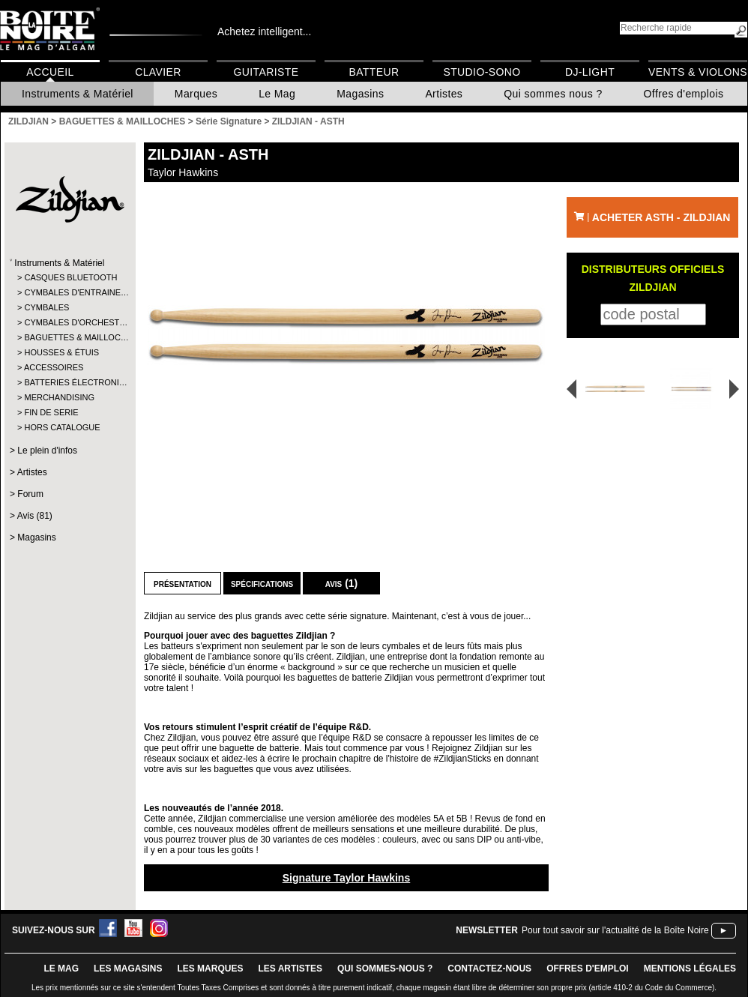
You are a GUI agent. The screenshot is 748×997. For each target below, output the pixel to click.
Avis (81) (34, 515)
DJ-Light (590, 72)
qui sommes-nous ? (384, 968)
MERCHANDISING (59, 397)
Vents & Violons (697, 72)
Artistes (443, 94)
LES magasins (128, 968)
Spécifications (262, 583)
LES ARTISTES (290, 968)
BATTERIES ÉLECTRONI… (69, 382)
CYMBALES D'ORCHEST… (69, 322)
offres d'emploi (587, 968)
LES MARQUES (210, 968)
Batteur (374, 72)
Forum (30, 494)
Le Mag (277, 94)
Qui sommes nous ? (553, 94)
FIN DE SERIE (51, 412)
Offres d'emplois (684, 94)
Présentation (182, 583)
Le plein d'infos (47, 450)
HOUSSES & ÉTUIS (61, 352)
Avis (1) (341, 583)
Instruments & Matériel (77, 94)
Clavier (158, 72)
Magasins (360, 94)
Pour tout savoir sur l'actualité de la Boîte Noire (615, 930)
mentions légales (690, 968)
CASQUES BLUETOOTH (69, 277)
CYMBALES (46, 307)
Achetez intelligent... (264, 31)
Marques (196, 94)
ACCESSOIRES (53, 367)
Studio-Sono (481, 72)
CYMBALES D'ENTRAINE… (69, 292)
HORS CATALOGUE (62, 427)
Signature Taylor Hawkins (347, 878)
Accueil (49, 72)
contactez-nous (489, 968)
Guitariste (266, 72)
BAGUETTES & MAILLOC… (69, 337)
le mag (61, 968)
